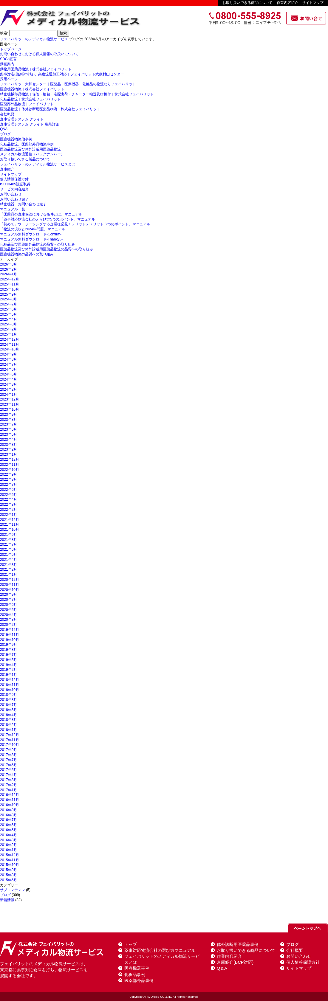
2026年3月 (8, 264)
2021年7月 (8, 544)
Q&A (3, 129)
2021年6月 (8, 549)
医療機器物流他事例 (16, 139)
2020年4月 (8, 615)
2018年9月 (8, 695)
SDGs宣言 (8, 59)
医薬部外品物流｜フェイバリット (27, 104)
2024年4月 (8, 379)
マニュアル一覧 (12, 209)
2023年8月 (8, 420)
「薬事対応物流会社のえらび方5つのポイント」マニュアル (47, 219)
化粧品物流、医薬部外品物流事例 (27, 144)
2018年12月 (9, 680)
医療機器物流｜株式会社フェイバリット (32, 89)
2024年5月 (8, 374)
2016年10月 (9, 805)
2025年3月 (8, 324)
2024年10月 (9, 349)
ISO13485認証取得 (15, 184)
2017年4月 (8, 775)
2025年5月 (8, 314)
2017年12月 (9, 735)
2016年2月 (8, 845)
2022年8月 (8, 479)
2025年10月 (9, 289)
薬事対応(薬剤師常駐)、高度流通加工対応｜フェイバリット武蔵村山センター (62, 74)
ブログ (5, 134)
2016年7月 (8, 820)
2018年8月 (8, 700)
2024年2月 (8, 389)
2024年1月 (8, 394)
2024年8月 (8, 359)
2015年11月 (9, 860)
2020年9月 (8, 594)
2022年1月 (8, 515)
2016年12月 (9, 795)
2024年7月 (8, 364)
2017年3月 (8, 780)
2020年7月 (8, 600)
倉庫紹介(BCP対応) (235, 962)
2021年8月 (8, 540)
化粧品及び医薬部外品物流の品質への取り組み (37, 244)
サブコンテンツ (12, 890)
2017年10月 (9, 745)
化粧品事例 (134, 974)
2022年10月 (9, 470)
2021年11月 (9, 524)
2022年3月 (8, 504)
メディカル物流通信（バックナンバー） (32, 154)
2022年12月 (9, 459)
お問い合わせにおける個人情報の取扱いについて (39, 54)
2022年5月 (8, 495)
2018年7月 (8, 705)
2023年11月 (9, 404)
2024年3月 (8, 384)
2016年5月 (8, 830)
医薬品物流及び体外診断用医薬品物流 (30, 149)
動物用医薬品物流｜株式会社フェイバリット (36, 69)
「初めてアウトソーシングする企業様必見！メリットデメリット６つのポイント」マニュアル (75, 224)
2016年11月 (9, 800)
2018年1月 (8, 730)
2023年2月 (8, 449)
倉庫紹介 (7, 169)
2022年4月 (8, 499)
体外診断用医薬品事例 (238, 944)
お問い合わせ (10, 194)
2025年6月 (8, 309)
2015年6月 (8, 880)
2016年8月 (8, 815)
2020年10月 (9, 590)
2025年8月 (8, 299)
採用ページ (9, 79)
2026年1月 (8, 274)
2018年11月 (9, 685)
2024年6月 (8, 369)
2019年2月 (8, 670)
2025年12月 (9, 279)
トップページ (10, 49)
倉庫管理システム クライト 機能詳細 (29, 124)
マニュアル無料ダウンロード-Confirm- (30, 234)
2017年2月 (8, 785)
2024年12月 (9, 339)
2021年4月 (8, 560)
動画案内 (7, 64)
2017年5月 (8, 770)
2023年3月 (8, 445)
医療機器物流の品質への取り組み (27, 254)
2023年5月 (8, 434)
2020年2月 (8, 625)
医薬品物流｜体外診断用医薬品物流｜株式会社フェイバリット (50, 109)
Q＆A (222, 968)
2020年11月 (9, 585)
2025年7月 (8, 304)
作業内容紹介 (287, 3)
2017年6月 (8, 765)
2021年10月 (9, 529)
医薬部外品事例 (139, 980)
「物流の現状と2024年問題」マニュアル (32, 229)
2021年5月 (8, 555)
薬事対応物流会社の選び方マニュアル (159, 950)
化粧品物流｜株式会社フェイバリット (30, 99)
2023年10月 (9, 409)
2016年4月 (8, 835)
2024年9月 (8, 354)
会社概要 (7, 114)
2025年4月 (8, 319)
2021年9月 (8, 535)
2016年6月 (8, 825)
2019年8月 (8, 650)
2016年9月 (8, 810)
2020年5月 (8, 610)
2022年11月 (9, 465)
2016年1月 (8, 850)
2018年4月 (8, 715)
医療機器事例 (136, 968)
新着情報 (7, 900)
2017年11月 (9, 740)
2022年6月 (8, 490)
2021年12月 (9, 520)
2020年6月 (8, 605)
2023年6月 (8, 429)
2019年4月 (8, 665)
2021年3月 (8, 565)
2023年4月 (8, 439)
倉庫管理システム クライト (22, 119)
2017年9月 (8, 750)
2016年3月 (8, 840)
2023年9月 (8, 414)
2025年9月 (8, 294)
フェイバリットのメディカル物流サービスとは (37, 164)
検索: (4, 33)
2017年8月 (8, 755)
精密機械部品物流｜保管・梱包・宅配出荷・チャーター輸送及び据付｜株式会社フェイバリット (77, 94)
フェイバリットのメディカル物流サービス (34, 39)
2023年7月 (8, 424)
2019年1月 (8, 675)
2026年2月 (8, 269)
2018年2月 (8, 725)
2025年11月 (9, 284)
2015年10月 (9, 865)
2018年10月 (9, 690)
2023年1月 (8, 454)
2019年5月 (8, 660)
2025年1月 (8, 334)
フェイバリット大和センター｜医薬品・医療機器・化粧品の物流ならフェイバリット (68, 84)
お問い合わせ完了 (14, 199)
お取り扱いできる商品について (247, 3)
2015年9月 (8, 870)
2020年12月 (9, 580)
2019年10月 (9, 640)
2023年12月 (9, 399)
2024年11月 (9, 344)
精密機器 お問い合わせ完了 (23, 204)
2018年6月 (8, 710)
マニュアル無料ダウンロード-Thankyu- (31, 239)
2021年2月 (8, 569)
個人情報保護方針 (14, 179)
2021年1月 (8, 574)
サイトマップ (313, 3)
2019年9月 (8, 644)
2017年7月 (8, 760)
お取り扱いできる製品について (25, 159)
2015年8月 (8, 875)
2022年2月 (8, 510)
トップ (130, 944)
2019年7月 (8, 655)
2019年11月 (9, 635)
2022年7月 (8, 484)
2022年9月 (8, 474)
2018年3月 (8, 720)
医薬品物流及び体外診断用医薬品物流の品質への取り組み (46, 249)
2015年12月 (9, 855)
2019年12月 (9, 630)
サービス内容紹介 (14, 189)
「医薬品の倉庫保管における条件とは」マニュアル (41, 214)
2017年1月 (8, 790)
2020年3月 (8, 619)
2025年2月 (8, 329)
